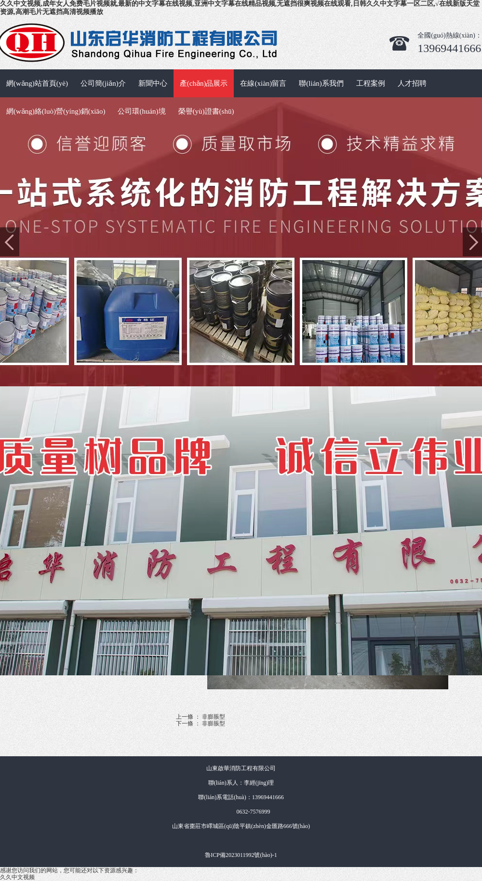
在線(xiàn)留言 (263, 83)
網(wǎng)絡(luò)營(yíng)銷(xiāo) (55, 111)
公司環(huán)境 (141, 111)
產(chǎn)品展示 (204, 83)
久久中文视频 (17, 877)
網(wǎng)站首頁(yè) (37, 83)
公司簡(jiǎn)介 (103, 83)
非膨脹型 (213, 716)
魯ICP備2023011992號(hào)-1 (241, 855)
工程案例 (370, 83)
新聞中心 (152, 83)
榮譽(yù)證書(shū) (206, 111)
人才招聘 (412, 83)
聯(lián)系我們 (321, 83)
